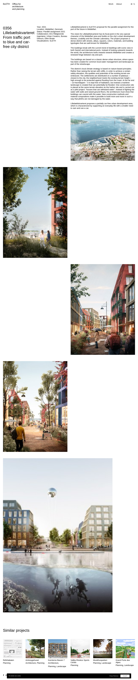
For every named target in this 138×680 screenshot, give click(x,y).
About (119, 4)
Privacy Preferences (113, 676)
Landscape (61, 666)
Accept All (125, 676)
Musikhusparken (100, 660)
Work (111, 4)
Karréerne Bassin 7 (56, 660)
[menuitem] (111, 4)
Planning (7, 663)
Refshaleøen (8, 660)
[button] (132, 4)
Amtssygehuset (32, 660)
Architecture (31, 663)
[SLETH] (13, 6)
